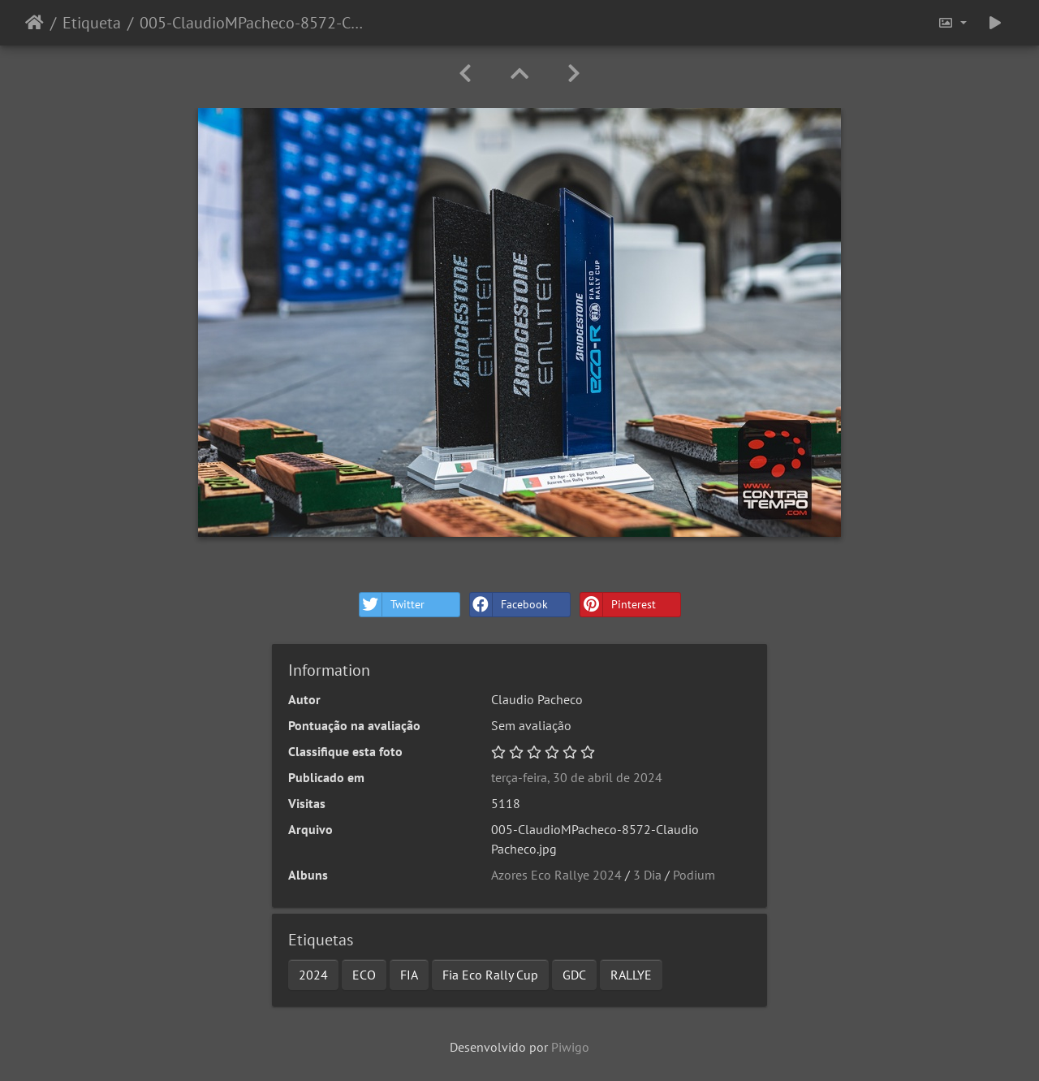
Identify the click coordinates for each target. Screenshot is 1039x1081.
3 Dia (647, 875)
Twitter (392, 604)
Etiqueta (92, 22)
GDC (574, 974)
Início (34, 23)
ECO (364, 974)
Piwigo (570, 1047)
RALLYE (631, 974)
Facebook (509, 604)
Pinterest (618, 604)
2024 (313, 974)
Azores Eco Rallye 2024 (556, 875)
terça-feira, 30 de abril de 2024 (576, 777)
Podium (694, 875)
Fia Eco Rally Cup (490, 974)
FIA (409, 974)
